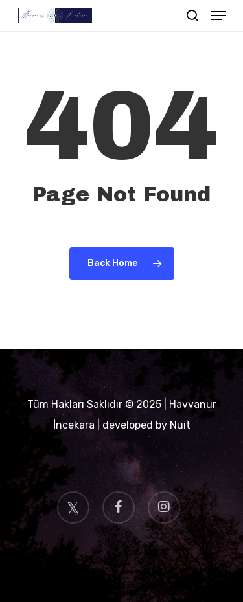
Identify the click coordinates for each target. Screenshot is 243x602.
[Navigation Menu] (218, 15)
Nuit (180, 425)
